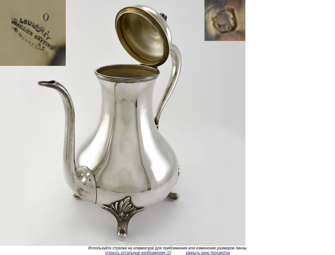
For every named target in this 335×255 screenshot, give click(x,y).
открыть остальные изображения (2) (138, 252)
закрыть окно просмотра (207, 252)
